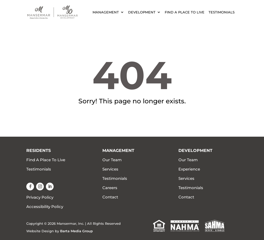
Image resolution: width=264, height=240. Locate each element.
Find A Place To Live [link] (184, 12)
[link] (52, 11)
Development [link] (141, 12)
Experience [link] (189, 169)
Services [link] (110, 169)
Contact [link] (110, 197)
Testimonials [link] (222, 12)
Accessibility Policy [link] (44, 206)
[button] (30, 186)
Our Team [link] (112, 159)
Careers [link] (109, 187)
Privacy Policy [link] (39, 197)
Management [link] (106, 12)
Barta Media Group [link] (76, 231)
